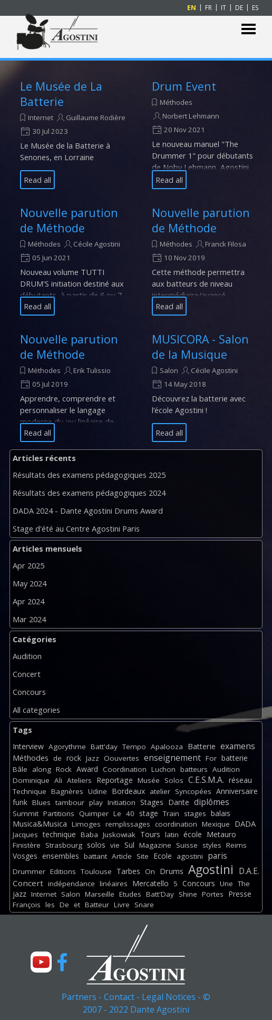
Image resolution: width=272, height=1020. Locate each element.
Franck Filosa (225, 244)
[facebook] (62, 962)
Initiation (121, 802)
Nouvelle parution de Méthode (69, 220)
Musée (149, 780)
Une (226, 883)
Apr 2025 (28, 565)
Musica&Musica (40, 824)
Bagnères (67, 791)
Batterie (202, 746)
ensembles (60, 856)
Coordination (125, 769)
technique (59, 834)
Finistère (27, 845)
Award (87, 769)
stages (195, 813)
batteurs (194, 769)
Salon (169, 370)
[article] (72, 133)
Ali (58, 780)
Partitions (58, 813)
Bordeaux (128, 791)
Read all (37, 179)
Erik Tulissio (92, 370)
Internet (40, 117)
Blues (41, 802)
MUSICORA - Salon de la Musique (200, 346)
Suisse (187, 845)
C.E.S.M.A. (206, 780)
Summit (25, 813)
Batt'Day (160, 894)
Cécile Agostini (96, 244)
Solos (173, 780)
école (192, 834)
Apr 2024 (28, 601)
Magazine (155, 845)
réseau (240, 780)
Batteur (97, 904)
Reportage (114, 780)
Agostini (211, 869)
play (96, 802)
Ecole (162, 856)
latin (172, 834)
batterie (234, 758)
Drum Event (184, 86)
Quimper (94, 813)
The (244, 883)
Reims (236, 845)
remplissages (127, 824)
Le (117, 813)
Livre (122, 904)
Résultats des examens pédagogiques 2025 (89, 474)
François (27, 904)
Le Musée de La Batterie (61, 94)
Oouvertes (121, 758)
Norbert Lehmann (190, 116)
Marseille (99, 894)
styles (211, 845)
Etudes (130, 894)
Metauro (221, 834)
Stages (151, 802)
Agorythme (67, 746)
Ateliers (79, 780)
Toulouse (96, 871)
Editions (63, 871)
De (64, 904)
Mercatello (150, 883)
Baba (89, 834)
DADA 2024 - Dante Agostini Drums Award (88, 510)
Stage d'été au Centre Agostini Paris (76, 528)
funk (20, 802)
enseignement (172, 757)
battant (95, 856)
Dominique (31, 780)
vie (115, 845)
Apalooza (167, 746)
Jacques (25, 834)
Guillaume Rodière (95, 117)
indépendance (71, 883)
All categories (36, 709)
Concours (29, 691)
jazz (19, 894)
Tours (150, 834)
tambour (69, 802)
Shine (188, 894)
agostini (190, 856)
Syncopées (193, 791)
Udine (97, 791)
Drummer (29, 871)
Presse (239, 894)
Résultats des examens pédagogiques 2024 (89, 492)
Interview (28, 746)
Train (171, 813)
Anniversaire (237, 791)
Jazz (92, 758)
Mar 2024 (29, 619)
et (77, 904)
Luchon (163, 769)
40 (130, 813)
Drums (171, 871)
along (41, 769)
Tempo (134, 746)
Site (143, 856)
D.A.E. (249, 871)
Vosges (25, 856)
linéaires (114, 883)
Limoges (86, 824)
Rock (64, 769)
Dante (178, 802)
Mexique (216, 824)
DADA (245, 823)
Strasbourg (63, 845)
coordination (176, 824)
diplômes (211, 802)
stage (148, 813)
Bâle (20, 769)
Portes (213, 894)
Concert (27, 674)
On (150, 871)
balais (220, 813)
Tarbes (128, 871)
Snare (144, 904)
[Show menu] (248, 29)
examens (237, 746)
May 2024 (29, 583)
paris (217, 855)
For (211, 758)
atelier (160, 791)
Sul (129, 845)
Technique (29, 791)
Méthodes (176, 102)
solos (96, 845)
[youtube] (41, 962)
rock (73, 758)
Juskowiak (119, 834)
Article (122, 856)
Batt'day (104, 746)
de (57, 758)
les (50, 904)
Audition (27, 656)
